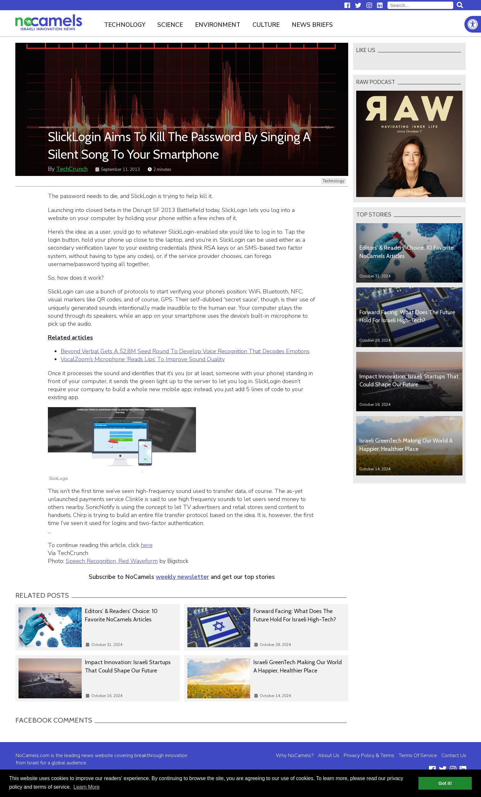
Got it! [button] (445, 783)
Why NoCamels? (294, 755)
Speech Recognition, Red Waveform (112, 561)
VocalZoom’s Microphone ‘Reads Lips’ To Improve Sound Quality (143, 359)
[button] (472, 24)
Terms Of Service (418, 755)
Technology (125, 25)
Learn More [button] (86, 787)
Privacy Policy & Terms (369, 755)
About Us (328, 755)
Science (170, 25)
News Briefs (312, 25)
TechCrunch (71, 169)
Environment (217, 25)
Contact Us (453, 755)
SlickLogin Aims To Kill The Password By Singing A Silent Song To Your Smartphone (179, 145)
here (147, 545)
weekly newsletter (182, 577)
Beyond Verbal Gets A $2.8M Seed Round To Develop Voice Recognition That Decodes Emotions (185, 351)
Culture (266, 25)
